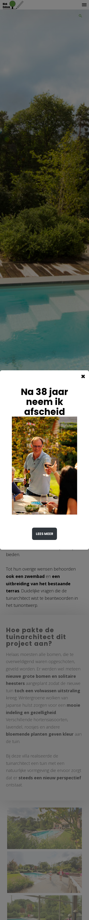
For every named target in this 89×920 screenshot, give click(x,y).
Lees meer (44, 533)
